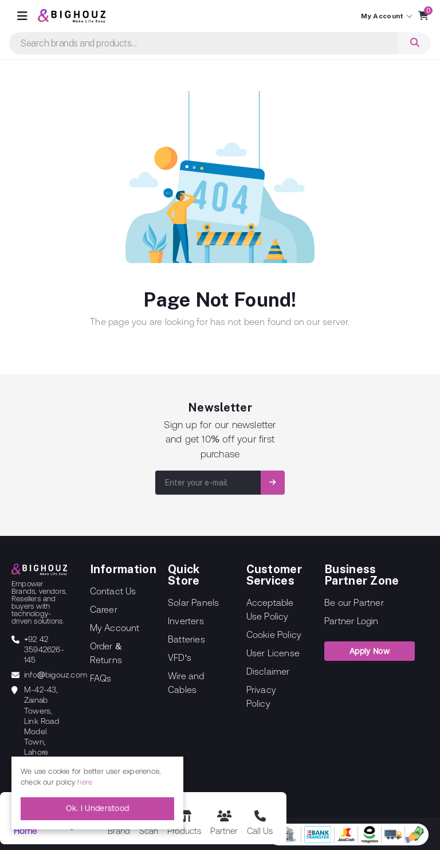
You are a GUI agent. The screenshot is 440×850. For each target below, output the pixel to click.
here (84, 782)
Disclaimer (268, 671)
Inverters (186, 621)
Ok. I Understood (97, 808)
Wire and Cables (186, 683)
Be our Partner (354, 602)
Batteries (186, 639)
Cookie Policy (274, 634)
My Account (115, 627)
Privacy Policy (261, 696)
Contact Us (113, 591)
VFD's (179, 657)
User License (273, 653)
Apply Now (369, 651)
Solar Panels (193, 602)
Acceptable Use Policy (270, 609)
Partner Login (351, 621)
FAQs (101, 678)
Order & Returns (106, 653)
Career (103, 609)
